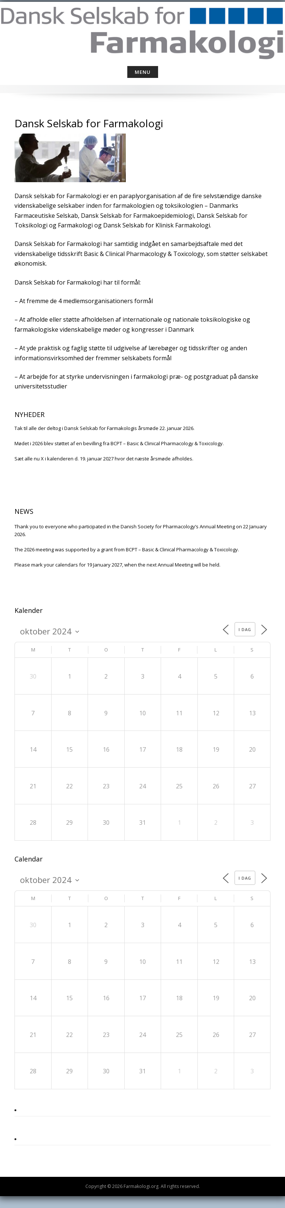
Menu (143, 72)
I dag (245, 629)
